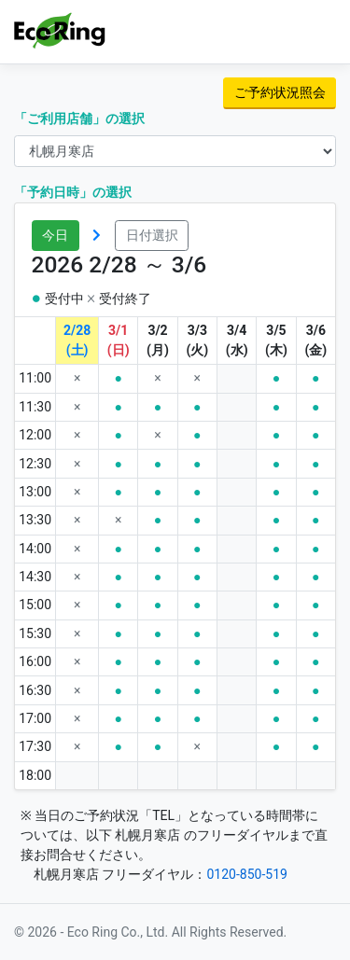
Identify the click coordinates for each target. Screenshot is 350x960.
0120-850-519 (246, 874)
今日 (55, 235)
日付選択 (152, 235)
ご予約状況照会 (280, 92)
